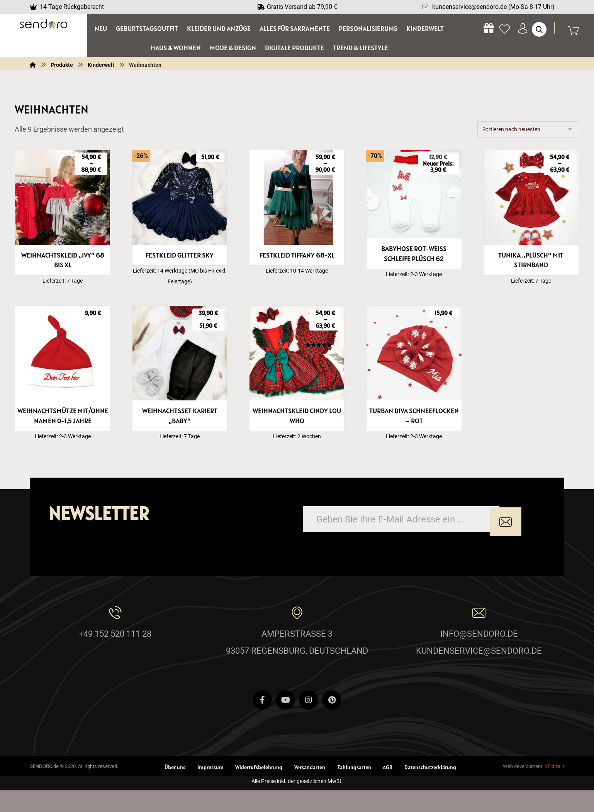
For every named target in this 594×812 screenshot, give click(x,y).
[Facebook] (262, 721)
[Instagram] (308, 721)
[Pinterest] (331, 721)
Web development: (523, 788)
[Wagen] (577, 30)
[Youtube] (285, 721)
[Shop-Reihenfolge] (528, 132)
